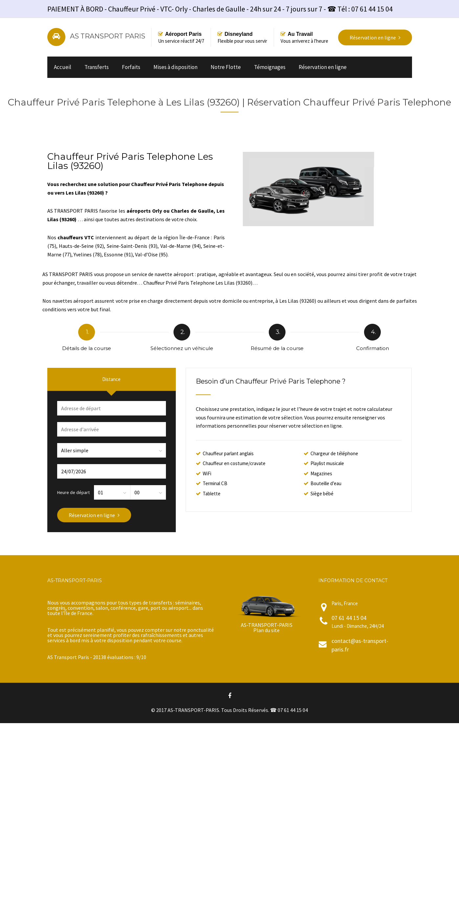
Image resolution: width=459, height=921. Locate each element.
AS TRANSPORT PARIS (107, 36)
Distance (111, 379)
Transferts (96, 67)
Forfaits (131, 67)
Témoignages (270, 67)
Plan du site (266, 630)
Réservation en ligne (323, 67)
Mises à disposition (175, 67)
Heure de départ (73, 492)
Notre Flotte (226, 67)
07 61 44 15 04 (349, 618)
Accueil (62, 67)
